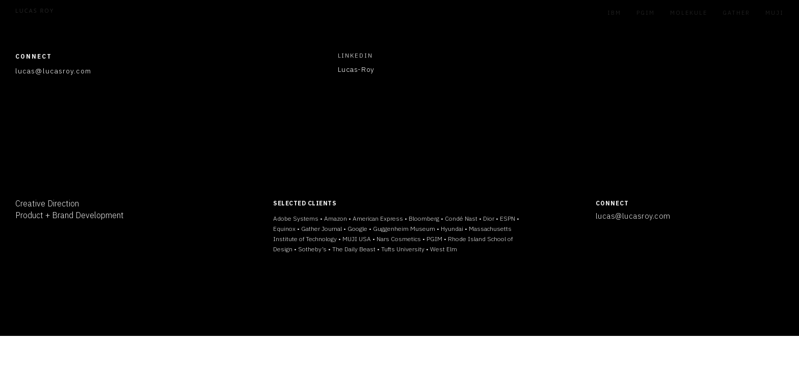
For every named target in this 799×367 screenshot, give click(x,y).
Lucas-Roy (356, 69)
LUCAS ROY (34, 10)
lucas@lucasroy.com (633, 216)
